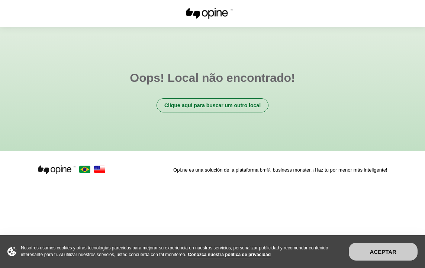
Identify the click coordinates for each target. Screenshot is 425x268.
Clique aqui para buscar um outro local (212, 105)
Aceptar (383, 252)
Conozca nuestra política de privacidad (229, 254)
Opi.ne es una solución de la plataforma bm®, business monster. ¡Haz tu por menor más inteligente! (280, 170)
